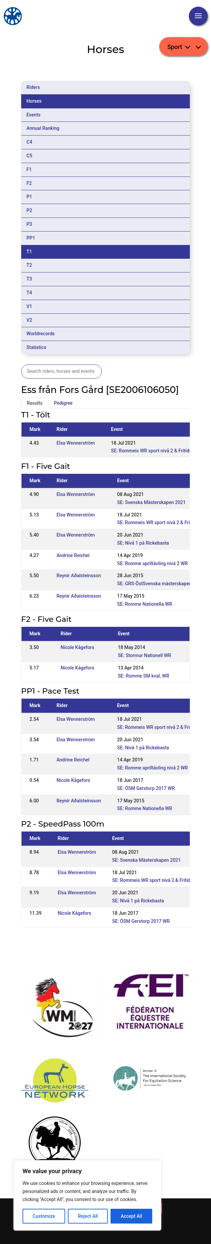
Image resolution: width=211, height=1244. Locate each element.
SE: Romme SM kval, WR (143, 676)
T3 (29, 279)
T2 (29, 265)
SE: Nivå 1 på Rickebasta (143, 543)
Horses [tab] (34, 101)
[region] (87, 1195)
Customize (44, 1216)
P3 (29, 224)
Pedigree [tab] (63, 403)
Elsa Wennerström (75, 443)
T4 (29, 292)
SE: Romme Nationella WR (144, 604)
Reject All (88, 1216)
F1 (29, 169)
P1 (29, 196)
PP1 (31, 238)
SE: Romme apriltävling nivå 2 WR (152, 563)
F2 (29, 183)
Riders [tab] (33, 87)
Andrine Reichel (72, 555)
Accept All (131, 1216)
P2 (29, 210)
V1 (29, 306)
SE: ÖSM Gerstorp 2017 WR (146, 788)
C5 (29, 155)
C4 (29, 142)
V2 (29, 320)
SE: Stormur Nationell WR (144, 655)
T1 (29, 251)
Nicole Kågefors (77, 647)
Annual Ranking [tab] (43, 128)
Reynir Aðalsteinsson (78, 575)
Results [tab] (35, 403)
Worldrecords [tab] (41, 333)
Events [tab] (34, 114)
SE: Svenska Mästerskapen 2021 (151, 502)
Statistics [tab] (36, 347)
